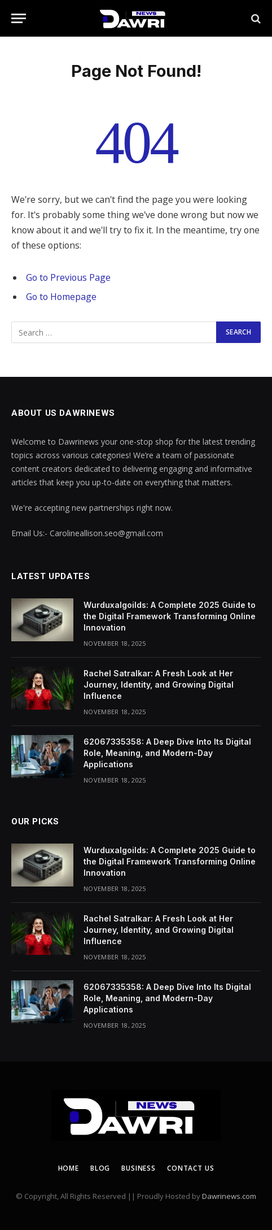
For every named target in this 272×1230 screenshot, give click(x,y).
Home (68, 1168)
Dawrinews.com (229, 1196)
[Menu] (18, 18)
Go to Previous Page (68, 277)
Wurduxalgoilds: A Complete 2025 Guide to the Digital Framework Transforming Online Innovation (170, 616)
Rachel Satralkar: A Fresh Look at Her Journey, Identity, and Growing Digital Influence (159, 684)
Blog (100, 1168)
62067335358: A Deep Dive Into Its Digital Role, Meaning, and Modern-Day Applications (167, 753)
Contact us (190, 1168)
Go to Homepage (61, 296)
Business (138, 1168)
